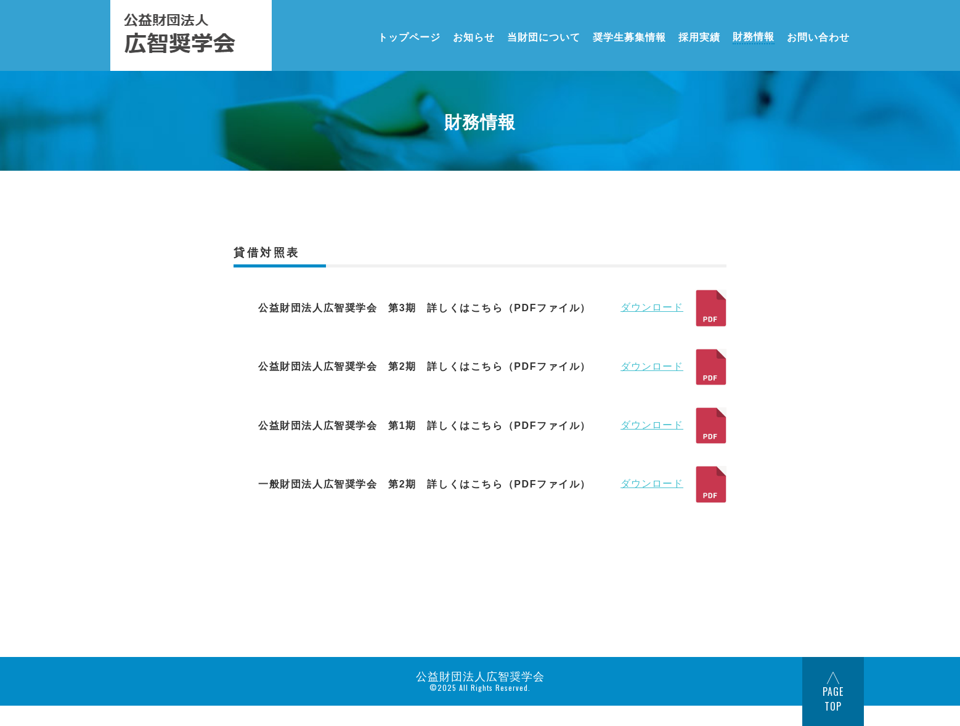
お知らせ (474, 35)
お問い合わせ (818, 35)
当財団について (543, 35)
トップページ (409, 35)
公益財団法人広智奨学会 (480, 675)
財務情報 (754, 35)
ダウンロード (673, 308)
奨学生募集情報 (629, 35)
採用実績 (699, 35)
